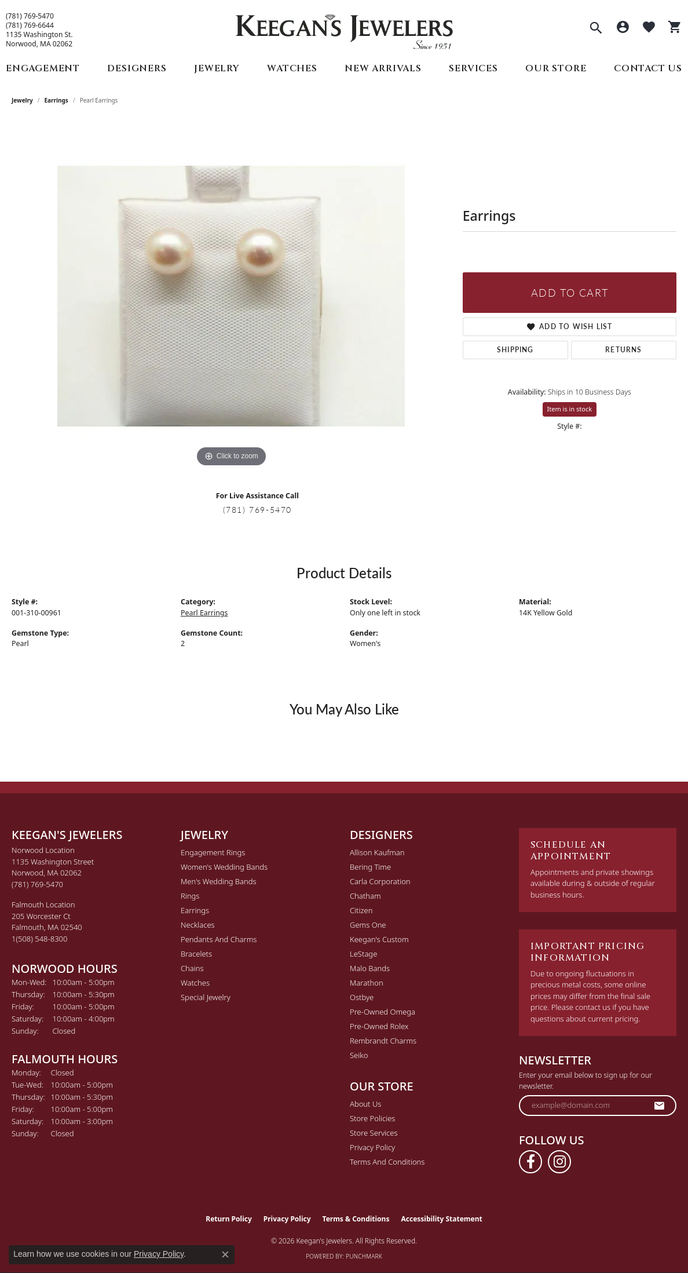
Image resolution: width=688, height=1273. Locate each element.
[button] (596, 29)
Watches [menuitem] (195, 982)
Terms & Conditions (356, 1219)
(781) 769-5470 (30, 16)
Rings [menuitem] (190, 896)
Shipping (515, 350)
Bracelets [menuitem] (196, 954)
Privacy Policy (372, 1147)
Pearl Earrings (204, 613)
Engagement (43, 68)
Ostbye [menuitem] (362, 997)
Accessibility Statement (441, 1219)
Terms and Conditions (387, 1162)
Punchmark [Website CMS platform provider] (364, 1256)
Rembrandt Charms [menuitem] (383, 1040)
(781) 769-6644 (30, 25)
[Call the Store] (37, 884)
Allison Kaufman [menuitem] (377, 852)
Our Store (555, 68)
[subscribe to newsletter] (659, 1105)
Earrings (56, 100)
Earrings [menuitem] (195, 910)
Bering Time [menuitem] (370, 867)
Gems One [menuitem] (368, 925)
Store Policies (372, 1118)
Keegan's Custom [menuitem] (379, 939)
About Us (365, 1104)
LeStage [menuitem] (363, 954)
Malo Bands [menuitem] (370, 968)
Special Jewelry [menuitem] (205, 997)
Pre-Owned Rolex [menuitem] (379, 1026)
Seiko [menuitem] (359, 1055)
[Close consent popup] (225, 1254)
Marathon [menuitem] (366, 982)
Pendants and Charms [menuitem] (219, 939)
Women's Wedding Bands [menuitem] (224, 867)
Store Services (374, 1133)
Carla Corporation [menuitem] (380, 881)
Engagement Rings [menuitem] (213, 852)
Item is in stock (569, 408)
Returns (623, 350)
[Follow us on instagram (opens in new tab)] (559, 1161)
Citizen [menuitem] (361, 910)
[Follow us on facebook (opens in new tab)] (530, 1161)
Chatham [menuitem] (365, 896)
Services (473, 68)
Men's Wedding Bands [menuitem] (219, 881)
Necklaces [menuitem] (198, 925)
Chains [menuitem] (192, 968)
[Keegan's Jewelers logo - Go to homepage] (344, 28)
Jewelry (217, 68)
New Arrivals (383, 68)
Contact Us (648, 68)
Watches (292, 68)
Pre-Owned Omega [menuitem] (382, 1011)
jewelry (22, 100)
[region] (231, 296)
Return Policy (229, 1219)
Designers (136, 68)
